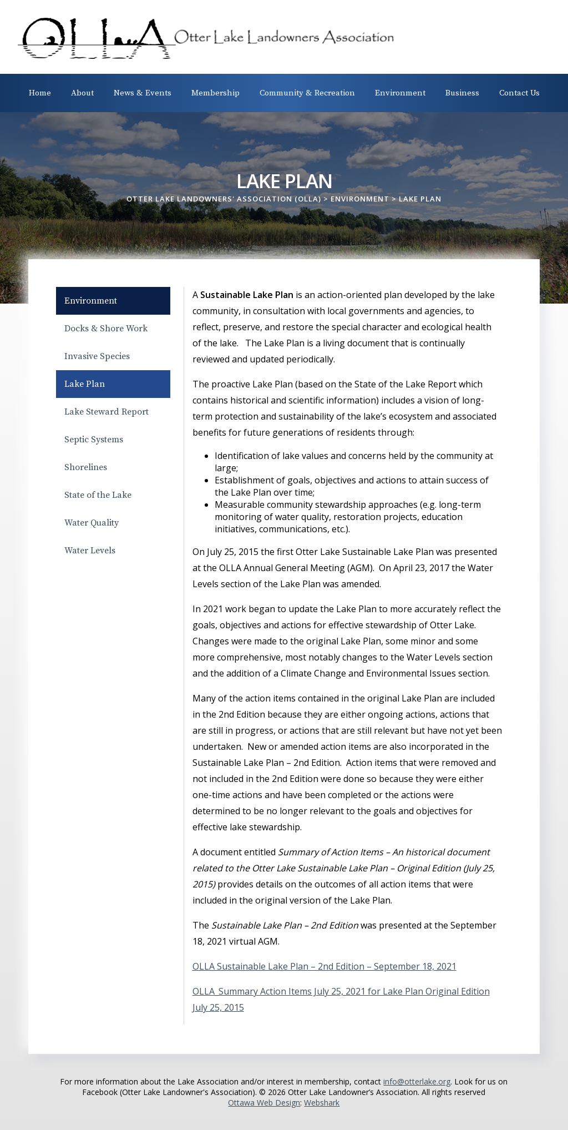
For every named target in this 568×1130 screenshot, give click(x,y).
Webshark (321, 1102)
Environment (400, 93)
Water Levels (89, 550)
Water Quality (91, 522)
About (82, 93)
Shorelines (85, 467)
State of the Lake (97, 495)
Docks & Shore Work (106, 328)
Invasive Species (97, 356)
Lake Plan (84, 384)
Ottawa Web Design (264, 1102)
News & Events (142, 93)
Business (462, 93)
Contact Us (519, 93)
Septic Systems (93, 439)
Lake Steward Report (106, 411)
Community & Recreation (307, 93)
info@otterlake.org (416, 1081)
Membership (215, 93)
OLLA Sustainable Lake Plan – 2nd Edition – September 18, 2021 (324, 966)
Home (40, 93)
